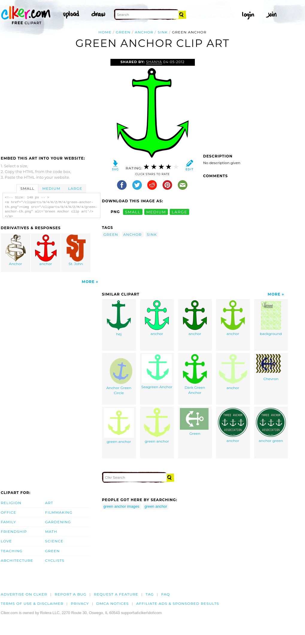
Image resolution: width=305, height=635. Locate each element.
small (133, 211)
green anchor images (121, 506)
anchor (144, 32)
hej (119, 318)
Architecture (17, 560)
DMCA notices (112, 603)
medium (156, 211)
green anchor (119, 426)
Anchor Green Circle (119, 374)
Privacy (80, 603)
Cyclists (55, 560)
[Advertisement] (51, 104)
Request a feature (116, 594)
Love (6, 541)
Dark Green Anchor (195, 374)
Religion (11, 503)
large (179, 211)
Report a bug (70, 594)
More (88, 281)
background (271, 318)
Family (8, 522)
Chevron (271, 367)
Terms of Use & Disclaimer (32, 603)
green (123, 32)
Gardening (58, 522)
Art (49, 503)
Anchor (15, 250)
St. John (76, 250)
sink (163, 32)
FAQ (165, 594)
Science (54, 541)
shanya (154, 62)
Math (51, 531)
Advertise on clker (24, 594)
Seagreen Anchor (156, 371)
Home (105, 32)
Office (8, 512)
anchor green (271, 425)
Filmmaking (59, 512)
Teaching (12, 551)
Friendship (14, 531)
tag (150, 594)
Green (195, 422)
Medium (51, 188)
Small (27, 188)
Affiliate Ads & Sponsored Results (177, 603)
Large (75, 188)
